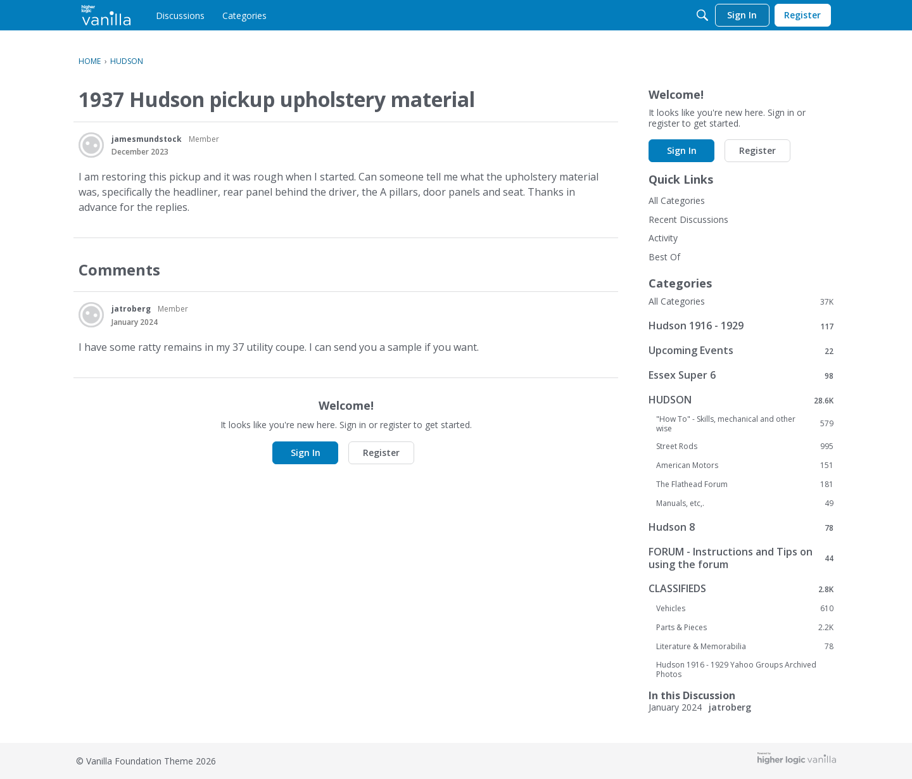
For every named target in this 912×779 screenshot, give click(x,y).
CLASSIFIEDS (741, 588)
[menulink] (180, 15)
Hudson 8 (741, 527)
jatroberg (131, 308)
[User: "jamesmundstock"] (91, 145)
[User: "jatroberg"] (91, 314)
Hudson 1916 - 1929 (741, 325)
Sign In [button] (305, 452)
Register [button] (381, 452)
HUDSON (741, 400)
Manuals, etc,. (744, 503)
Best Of (664, 257)
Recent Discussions (688, 219)
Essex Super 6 (741, 375)
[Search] (702, 15)
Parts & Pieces (744, 627)
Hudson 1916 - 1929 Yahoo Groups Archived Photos (736, 669)
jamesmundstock (146, 139)
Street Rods (744, 446)
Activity (663, 238)
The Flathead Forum (744, 484)
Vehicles (744, 608)
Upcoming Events (741, 350)
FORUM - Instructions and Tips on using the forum (741, 558)
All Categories (677, 200)
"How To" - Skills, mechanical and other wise (744, 423)
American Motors (744, 465)
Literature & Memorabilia (744, 646)
